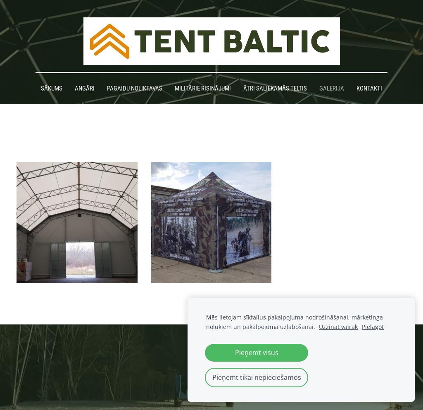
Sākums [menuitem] (51, 88)
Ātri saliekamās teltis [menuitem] (275, 88)
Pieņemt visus (256, 352)
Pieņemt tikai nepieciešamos (256, 377)
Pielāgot (373, 327)
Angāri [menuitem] (85, 88)
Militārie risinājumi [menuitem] (203, 88)
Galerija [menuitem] (331, 88)
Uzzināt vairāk (338, 327)
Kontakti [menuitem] (369, 88)
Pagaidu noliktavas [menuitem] (134, 88)
